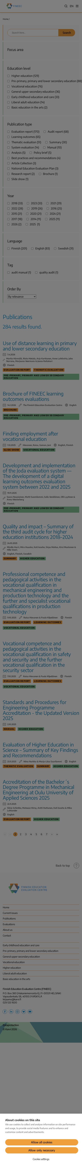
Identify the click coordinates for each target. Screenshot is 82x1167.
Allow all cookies (41, 1142)
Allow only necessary (41, 1150)
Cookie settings (41, 1159)
